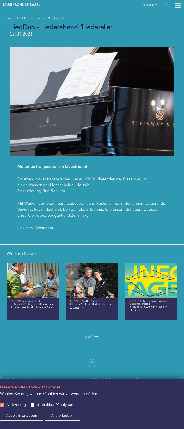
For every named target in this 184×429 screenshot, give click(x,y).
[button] (92, 363)
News (7, 18)
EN (165, 5)
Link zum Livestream (35, 228)
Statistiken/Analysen (55, 405)
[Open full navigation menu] (178, 5)
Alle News (92, 337)
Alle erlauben (62, 416)
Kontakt (150, 5)
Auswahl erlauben (21, 416)
